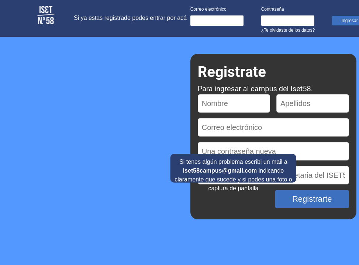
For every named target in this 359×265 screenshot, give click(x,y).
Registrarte (312, 199)
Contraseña (272, 9)
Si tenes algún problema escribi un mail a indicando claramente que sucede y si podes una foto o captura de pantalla (233, 171)
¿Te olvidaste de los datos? (288, 30)
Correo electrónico (208, 9)
